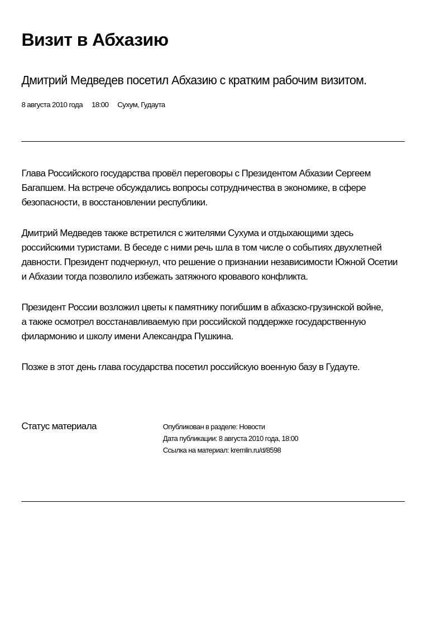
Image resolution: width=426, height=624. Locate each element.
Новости (252, 427)
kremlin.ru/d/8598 (256, 450)
